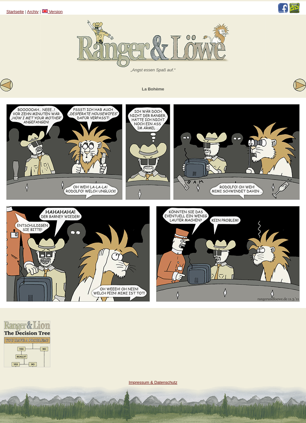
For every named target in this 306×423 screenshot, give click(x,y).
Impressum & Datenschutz (153, 382)
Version (52, 11)
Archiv (33, 11)
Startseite (15, 11)
